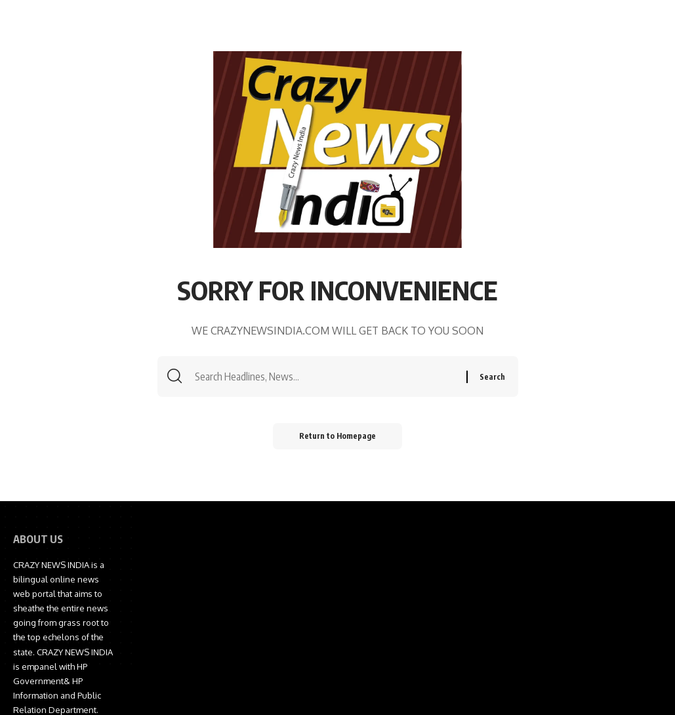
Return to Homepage (337, 436)
